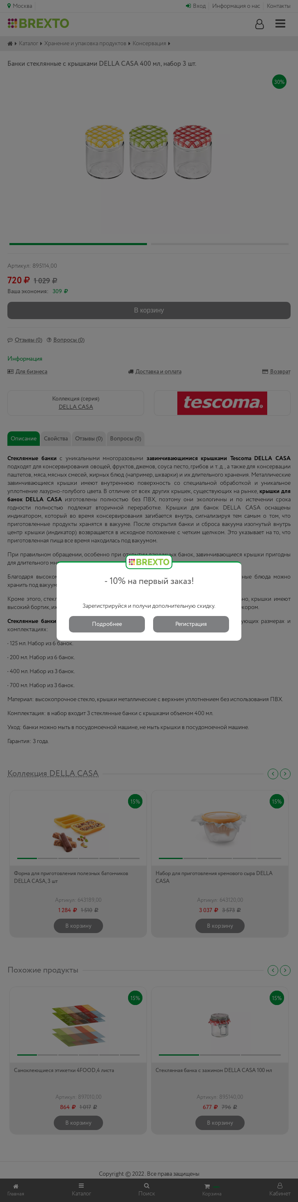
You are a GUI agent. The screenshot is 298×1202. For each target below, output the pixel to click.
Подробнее (107, 624)
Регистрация (191, 624)
